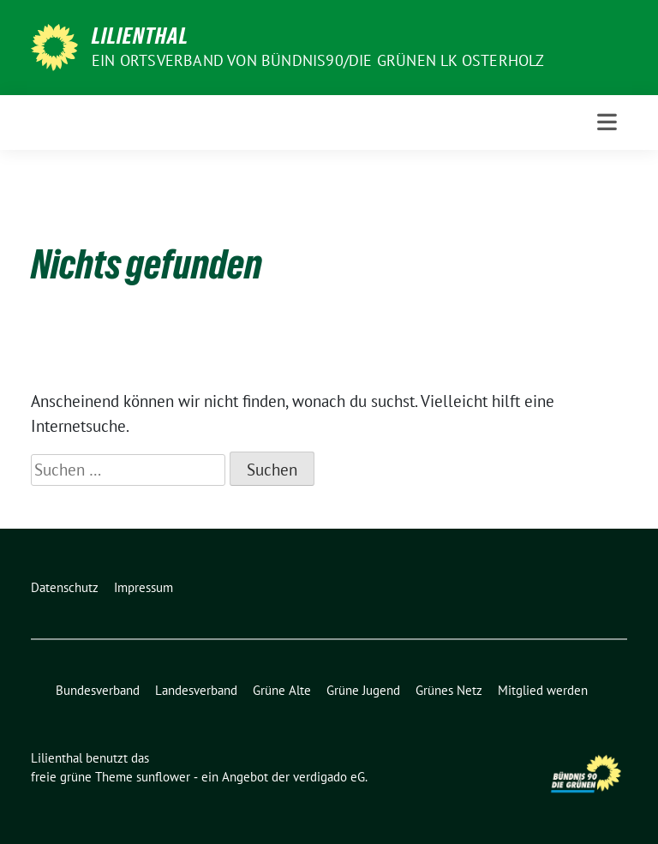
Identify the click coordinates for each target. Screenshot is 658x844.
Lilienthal (140, 36)
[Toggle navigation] (607, 122)
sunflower (163, 777)
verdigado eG (329, 777)
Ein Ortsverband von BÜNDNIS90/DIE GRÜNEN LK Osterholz (318, 60)
